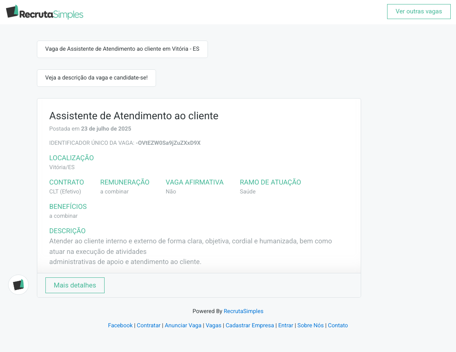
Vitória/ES (62, 167)
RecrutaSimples (243, 311)
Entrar (285, 325)
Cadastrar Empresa (250, 325)
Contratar (149, 325)
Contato (338, 325)
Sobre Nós (311, 325)
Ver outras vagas (419, 11)
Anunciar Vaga (183, 325)
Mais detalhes (75, 285)
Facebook (120, 325)
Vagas (213, 325)
